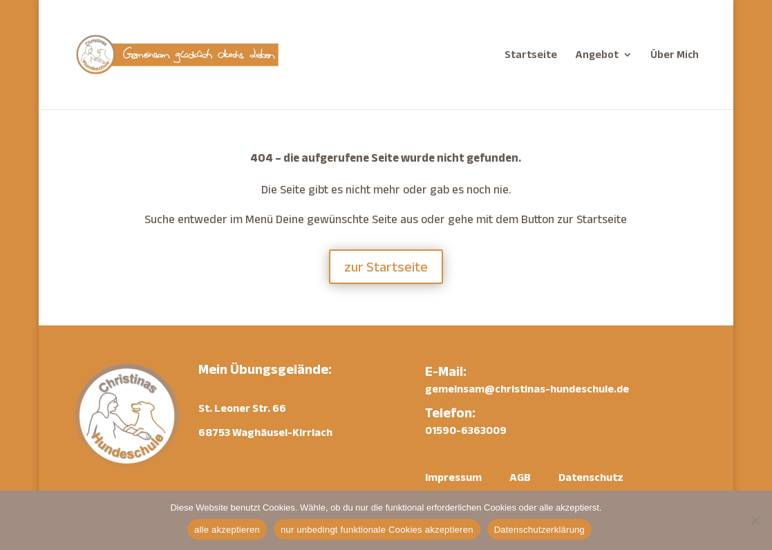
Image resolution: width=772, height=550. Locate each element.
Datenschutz (590, 477)
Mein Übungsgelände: (265, 369)
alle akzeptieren (227, 529)
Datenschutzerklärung (539, 529)
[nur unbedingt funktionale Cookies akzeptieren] (755, 520)
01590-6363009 (466, 430)
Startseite (531, 55)
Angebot (597, 55)
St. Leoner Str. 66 (242, 408)
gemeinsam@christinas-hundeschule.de (527, 389)
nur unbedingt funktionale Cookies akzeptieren (377, 529)
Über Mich (674, 55)
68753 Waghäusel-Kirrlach (265, 432)
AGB (520, 477)
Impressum (453, 477)
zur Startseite (386, 266)
